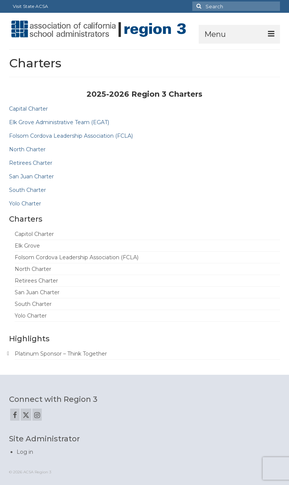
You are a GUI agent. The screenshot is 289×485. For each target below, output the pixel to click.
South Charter (27, 190)
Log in (25, 452)
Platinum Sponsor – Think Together (61, 353)
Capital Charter (28, 108)
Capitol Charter (34, 234)
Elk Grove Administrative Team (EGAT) (59, 122)
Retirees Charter (30, 163)
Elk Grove (27, 245)
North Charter (27, 149)
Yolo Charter (25, 203)
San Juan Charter (31, 176)
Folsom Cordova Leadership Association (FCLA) (71, 135)
